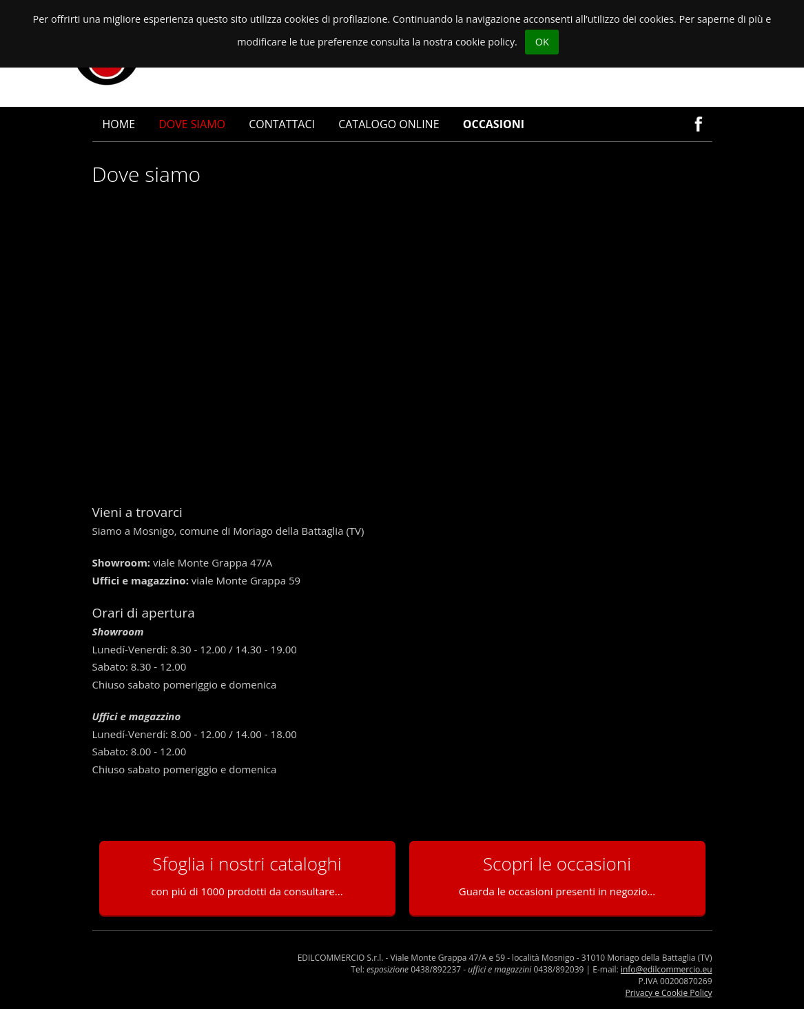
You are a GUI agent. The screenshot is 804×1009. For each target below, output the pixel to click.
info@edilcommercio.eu (666, 969)
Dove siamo (191, 124)
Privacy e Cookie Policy (669, 993)
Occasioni (493, 124)
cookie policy (485, 41)
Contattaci (282, 124)
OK (542, 41)
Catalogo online (388, 124)
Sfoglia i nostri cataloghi (246, 874)
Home (119, 124)
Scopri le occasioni (557, 874)
